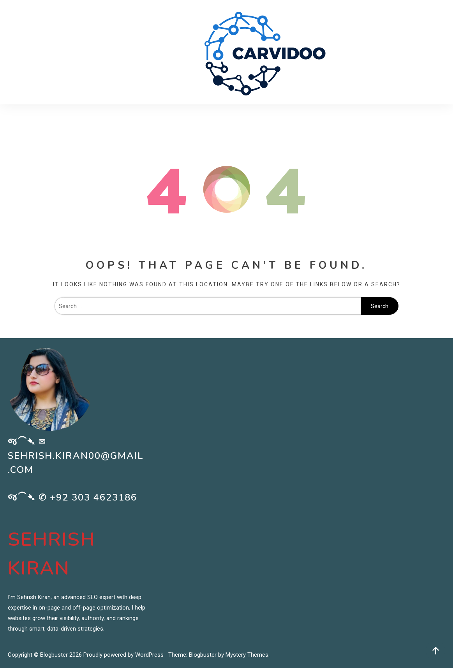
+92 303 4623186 (93, 497)
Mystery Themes (247, 654)
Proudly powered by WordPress (124, 654)
